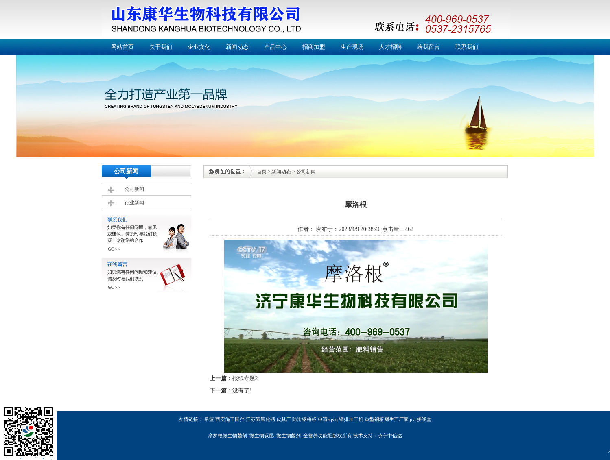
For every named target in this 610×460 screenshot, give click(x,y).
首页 (262, 171)
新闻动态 (237, 47)
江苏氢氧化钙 (260, 419)
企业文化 (199, 47)
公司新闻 (134, 189)
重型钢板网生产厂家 (387, 419)
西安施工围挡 (230, 419)
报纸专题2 (245, 378)
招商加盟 (313, 47)
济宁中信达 (390, 435)
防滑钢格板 (304, 419)
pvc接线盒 (420, 419)
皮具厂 (283, 419)
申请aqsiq (328, 419)
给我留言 (428, 47)
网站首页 (122, 47)
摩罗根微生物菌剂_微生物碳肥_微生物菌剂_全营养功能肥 (270, 435)
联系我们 (466, 47)
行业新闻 (134, 202)
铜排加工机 (351, 419)
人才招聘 (390, 47)
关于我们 (160, 47)
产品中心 (275, 47)
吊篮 (209, 419)
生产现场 (352, 47)
